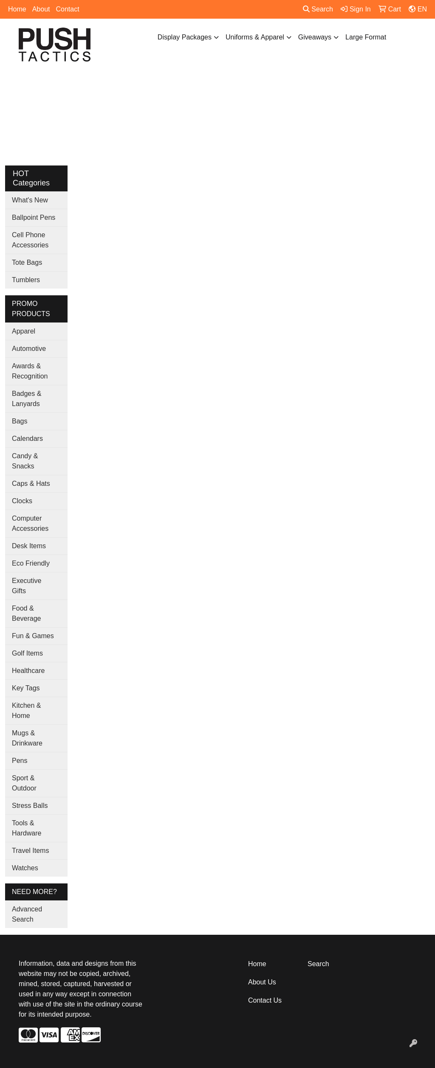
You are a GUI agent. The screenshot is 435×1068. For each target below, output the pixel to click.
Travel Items (30, 850)
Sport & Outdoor (24, 783)
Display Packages (185, 37)
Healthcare (28, 670)
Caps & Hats (31, 483)
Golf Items (27, 653)
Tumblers (26, 279)
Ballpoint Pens (33, 217)
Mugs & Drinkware (27, 738)
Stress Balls (30, 805)
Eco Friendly (31, 563)
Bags (19, 421)
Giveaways (314, 37)
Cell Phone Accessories (30, 240)
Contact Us (265, 1000)
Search (318, 9)
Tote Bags (27, 262)
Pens (19, 760)
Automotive (29, 348)
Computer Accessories (30, 523)
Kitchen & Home (26, 710)
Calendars (27, 438)
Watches (25, 868)
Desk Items (29, 545)
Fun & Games (33, 635)
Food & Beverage (26, 613)
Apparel (23, 331)
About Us (262, 982)
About (41, 9)
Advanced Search (27, 914)
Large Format (365, 37)
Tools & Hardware (26, 828)
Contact (67, 9)
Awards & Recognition (30, 371)
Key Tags (26, 688)
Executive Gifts (26, 585)
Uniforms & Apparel (255, 37)
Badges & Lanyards (26, 398)
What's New (30, 200)
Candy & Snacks (25, 461)
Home (17, 9)
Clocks (22, 501)
